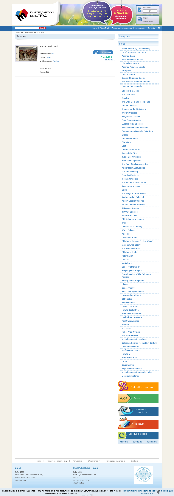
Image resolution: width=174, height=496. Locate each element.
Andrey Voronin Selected (133, 201)
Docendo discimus (130, 347)
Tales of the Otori (129, 153)
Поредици (28, 32)
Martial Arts (127, 263)
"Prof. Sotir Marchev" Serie (134, 52)
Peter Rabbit (127, 256)
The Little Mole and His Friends (136, 102)
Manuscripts (140, 28)
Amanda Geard (128, 56)
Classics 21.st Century (132, 226)
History (125, 284)
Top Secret (126, 328)
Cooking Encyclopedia (132, 86)
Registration (148, 21)
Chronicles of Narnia (131, 149)
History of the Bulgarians (133, 281)
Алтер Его (126, 71)
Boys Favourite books (132, 369)
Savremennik (128, 365)
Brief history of (128, 74)
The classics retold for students (136, 82)
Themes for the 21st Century (134, 109)
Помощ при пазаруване (115, 461)
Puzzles (40, 32)
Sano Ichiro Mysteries (132, 160)
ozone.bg (137, 442)
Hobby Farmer (128, 303)
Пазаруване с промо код (122, 28)
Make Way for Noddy (131, 245)
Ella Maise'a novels (130, 63)
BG (159, 28)
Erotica (125, 135)
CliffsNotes (127, 299)
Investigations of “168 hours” (135, 339)
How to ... (126, 354)
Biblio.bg (123, 442)
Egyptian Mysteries (130, 175)
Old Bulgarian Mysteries (133, 219)
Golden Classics (129, 105)
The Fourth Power (130, 336)
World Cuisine (128, 230)
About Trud (104, 28)
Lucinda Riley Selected (132, 124)
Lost (124, 146)
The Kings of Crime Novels (134, 193)
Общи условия (94, 461)
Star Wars (126, 142)
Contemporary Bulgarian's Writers (137, 131)
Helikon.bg (152, 442)
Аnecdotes (127, 234)
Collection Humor (130, 237)
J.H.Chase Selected (130, 208)
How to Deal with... (130, 310)
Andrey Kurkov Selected (133, 197)
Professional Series (130, 350)
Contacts (151, 28)
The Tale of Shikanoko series (135, 164)
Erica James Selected (131, 120)
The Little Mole (128, 94)
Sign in (146, 18)
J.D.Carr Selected (130, 212)
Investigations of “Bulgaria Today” (137, 372)
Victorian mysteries (130, 376)
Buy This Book (105, 52)
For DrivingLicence (130, 321)
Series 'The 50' (128, 288)
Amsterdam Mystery (131, 186)
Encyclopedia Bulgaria (132, 270)
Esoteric (125, 325)
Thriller (125, 223)
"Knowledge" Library (131, 295)
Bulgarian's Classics (131, 116)
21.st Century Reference (133, 292)
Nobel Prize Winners (131, 332)
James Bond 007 (129, 215)
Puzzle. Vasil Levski (49, 46)
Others (48, 57)
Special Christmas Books (133, 78)
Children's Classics (130, 91)
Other (124, 361)
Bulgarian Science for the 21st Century (139, 343)
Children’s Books (129, 252)
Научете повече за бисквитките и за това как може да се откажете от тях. (148, 492)
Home (94, 28)
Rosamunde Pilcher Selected (135, 127)
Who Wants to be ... (130, 358)
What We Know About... (132, 314)
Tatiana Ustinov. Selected (133, 204)
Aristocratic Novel (130, 138)
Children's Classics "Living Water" (137, 241)
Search (42, 28)
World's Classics (129, 113)
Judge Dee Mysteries (131, 157)
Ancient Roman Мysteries (133, 168)
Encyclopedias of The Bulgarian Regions (136, 275)
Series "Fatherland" (131, 267)
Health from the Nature (132, 317)
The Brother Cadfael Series (134, 182)
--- (41, 50)
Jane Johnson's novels (132, 60)
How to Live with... (130, 306)
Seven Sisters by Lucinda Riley (136, 49)
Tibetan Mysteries (130, 179)
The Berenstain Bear (131, 248)
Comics (125, 259)
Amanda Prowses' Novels (133, 67)
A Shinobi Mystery (130, 171)
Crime (124, 190)
